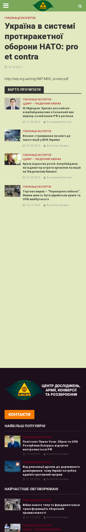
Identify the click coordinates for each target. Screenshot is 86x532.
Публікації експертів (20, 18)
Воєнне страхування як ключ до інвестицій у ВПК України (47, 137)
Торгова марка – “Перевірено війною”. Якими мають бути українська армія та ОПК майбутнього (51, 195)
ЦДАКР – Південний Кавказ (42, 103)
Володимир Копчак (59, 121)
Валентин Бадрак (58, 145)
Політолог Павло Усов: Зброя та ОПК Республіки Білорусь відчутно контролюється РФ (50, 445)
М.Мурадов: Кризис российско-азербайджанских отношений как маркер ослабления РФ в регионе (49, 112)
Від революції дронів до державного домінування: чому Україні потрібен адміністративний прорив (51, 470)
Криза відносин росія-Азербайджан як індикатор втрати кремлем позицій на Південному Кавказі (52, 167)
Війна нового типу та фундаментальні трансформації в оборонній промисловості (51, 508)
